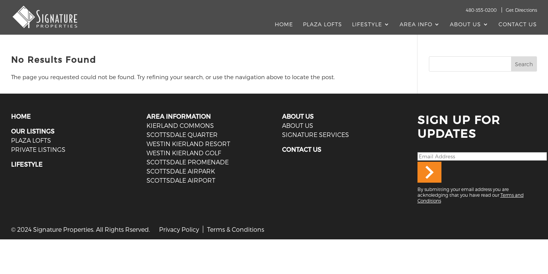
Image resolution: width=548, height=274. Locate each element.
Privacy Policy (179, 229)
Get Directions (521, 10)
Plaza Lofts (322, 24)
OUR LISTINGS (32, 131)
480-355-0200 (481, 10)
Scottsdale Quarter (182, 134)
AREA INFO (416, 24)
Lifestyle (367, 24)
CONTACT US (301, 149)
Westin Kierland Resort (188, 143)
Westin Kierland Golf (184, 152)
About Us (465, 24)
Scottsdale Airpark (181, 171)
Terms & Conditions (235, 229)
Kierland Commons (180, 125)
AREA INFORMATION (179, 116)
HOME (21, 116)
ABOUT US (298, 116)
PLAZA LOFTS (31, 140)
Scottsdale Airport (181, 180)
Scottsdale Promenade (188, 162)
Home (284, 24)
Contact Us (518, 24)
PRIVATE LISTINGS (38, 149)
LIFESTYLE (27, 164)
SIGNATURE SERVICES (315, 134)
